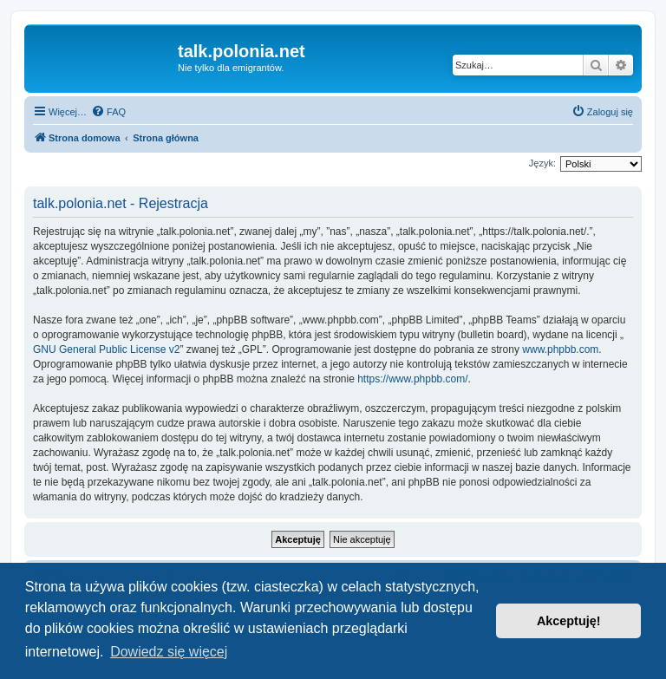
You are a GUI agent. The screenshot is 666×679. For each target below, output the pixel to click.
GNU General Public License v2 (106, 349)
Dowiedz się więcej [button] (168, 651)
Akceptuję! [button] (569, 621)
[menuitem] (108, 111)
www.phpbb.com (560, 349)
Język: (542, 163)
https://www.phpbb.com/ (412, 379)
